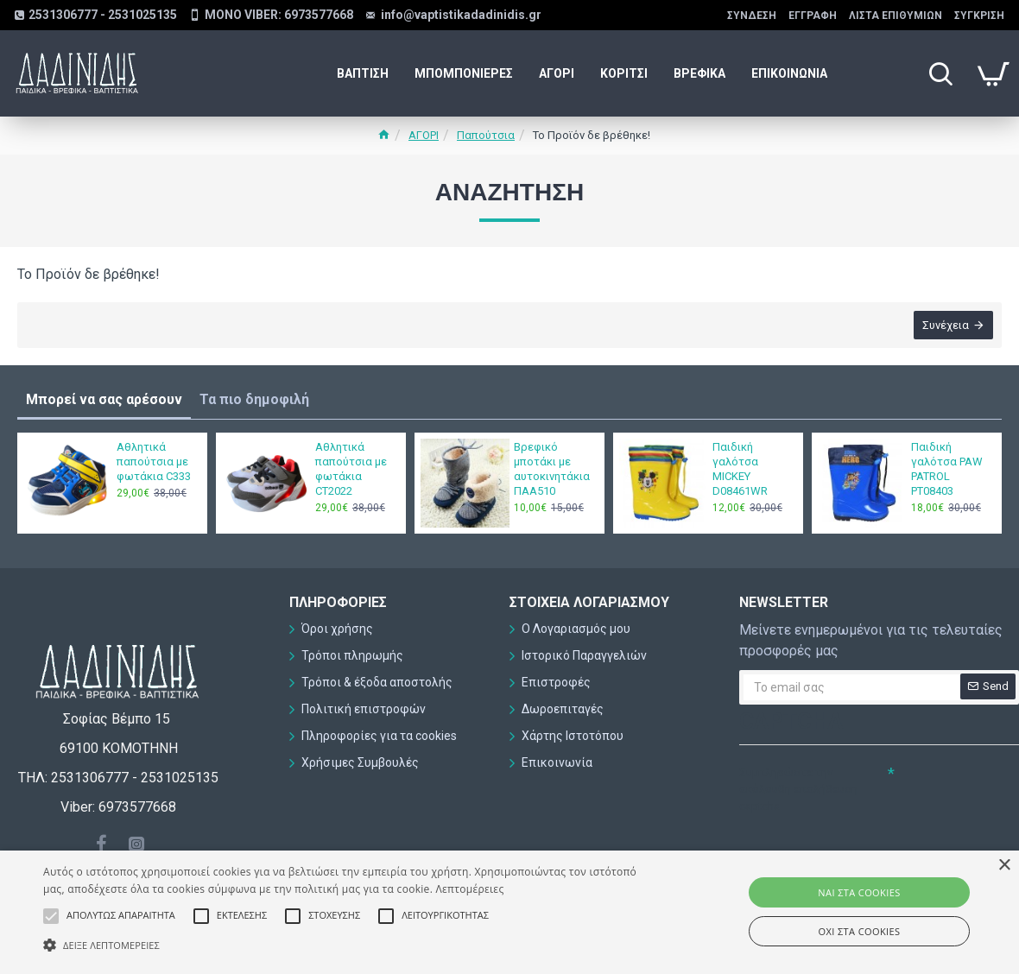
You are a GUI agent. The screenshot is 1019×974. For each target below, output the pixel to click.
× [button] (1003, 865)
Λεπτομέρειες (470, 889)
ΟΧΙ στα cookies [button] (860, 931)
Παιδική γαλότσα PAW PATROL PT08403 (947, 468)
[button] (346, 944)
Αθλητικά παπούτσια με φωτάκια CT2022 (351, 468)
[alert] (509, 912)
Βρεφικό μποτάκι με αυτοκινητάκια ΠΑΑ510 (552, 468)
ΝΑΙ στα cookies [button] (859, 892)
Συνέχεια (945, 325)
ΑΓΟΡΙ (423, 135)
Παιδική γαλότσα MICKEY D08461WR (740, 468)
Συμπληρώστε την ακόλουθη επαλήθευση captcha (798, 789)
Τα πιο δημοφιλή (254, 399)
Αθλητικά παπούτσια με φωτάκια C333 (154, 461)
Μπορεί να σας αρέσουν (104, 399)
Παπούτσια (486, 135)
